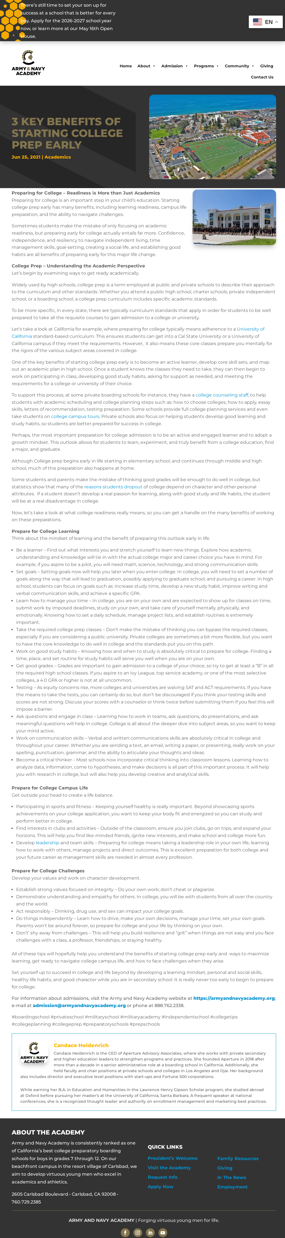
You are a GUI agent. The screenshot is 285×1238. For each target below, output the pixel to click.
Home (126, 65)
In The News (231, 1177)
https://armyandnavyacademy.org (234, 998)
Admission (174, 66)
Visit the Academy (169, 1167)
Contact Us (262, 77)
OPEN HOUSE (165, 20)
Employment (232, 1187)
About (146, 66)
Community (240, 66)
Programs (206, 66)
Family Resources (238, 1158)
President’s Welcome (173, 1158)
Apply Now (160, 1186)
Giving (266, 65)
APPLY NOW (216, 20)
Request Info (163, 1177)
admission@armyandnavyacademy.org (79, 1005)
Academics (58, 157)
